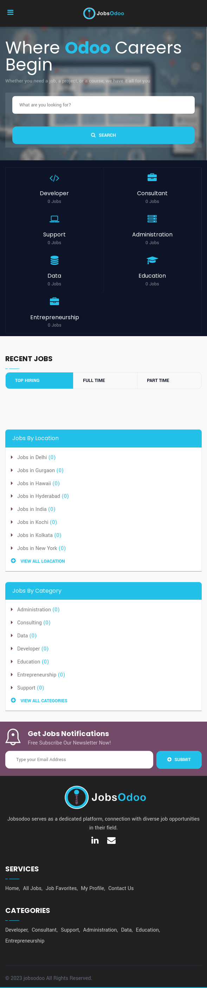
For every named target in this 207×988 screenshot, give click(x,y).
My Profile (92, 888)
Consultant (44, 930)
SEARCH (103, 135)
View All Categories (39, 701)
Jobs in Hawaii (34, 483)
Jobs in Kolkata (35, 535)
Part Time (158, 380)
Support (26, 688)
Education (28, 662)
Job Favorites (61, 888)
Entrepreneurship (36, 675)
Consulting (29, 622)
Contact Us (121, 888)
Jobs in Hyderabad (39, 496)
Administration (34, 609)
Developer (28, 649)
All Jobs (32, 888)
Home (12, 888)
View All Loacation (38, 561)
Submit (179, 760)
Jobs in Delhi (32, 457)
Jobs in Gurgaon (36, 470)
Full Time (94, 380)
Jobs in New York (38, 548)
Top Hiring (27, 380)
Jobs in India (32, 509)
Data (22, 636)
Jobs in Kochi (33, 522)
